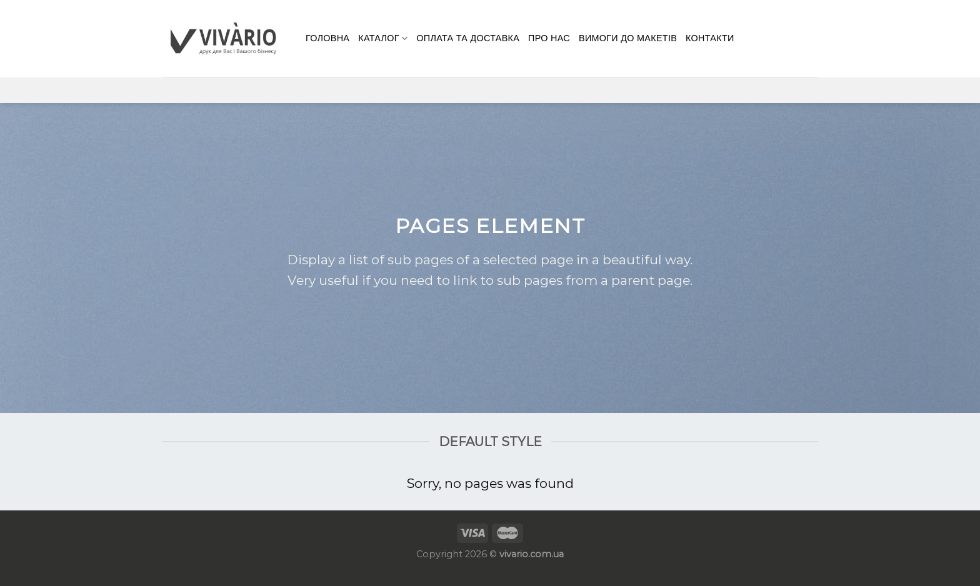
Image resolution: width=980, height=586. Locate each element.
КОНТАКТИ (710, 38)
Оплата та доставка (467, 38)
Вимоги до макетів (628, 38)
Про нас (549, 38)
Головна (327, 38)
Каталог (383, 38)
